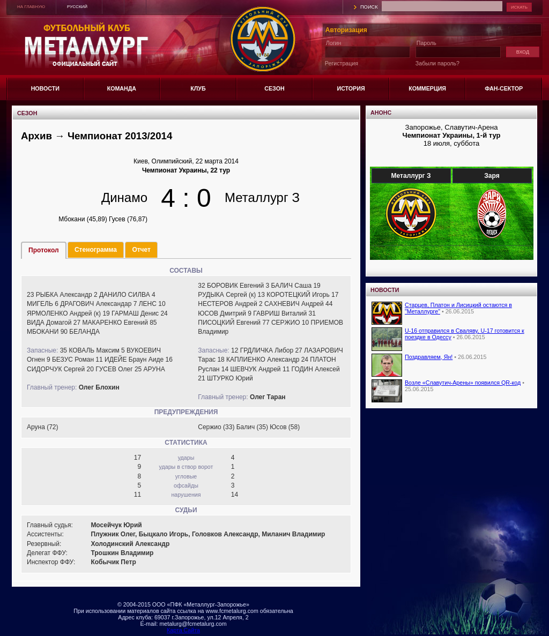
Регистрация (341, 63)
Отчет (141, 249)
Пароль (426, 43)
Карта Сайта (183, 630)
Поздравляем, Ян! (428, 357)
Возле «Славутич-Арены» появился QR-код (463, 382)
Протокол (43, 250)
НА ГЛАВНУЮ (31, 6)
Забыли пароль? (437, 63)
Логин (334, 43)
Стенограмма (96, 249)
